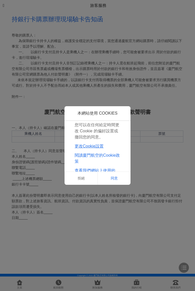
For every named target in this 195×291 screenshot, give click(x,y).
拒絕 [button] (81, 178)
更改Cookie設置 (89, 146)
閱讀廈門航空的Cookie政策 (97, 158)
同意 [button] (114, 178)
